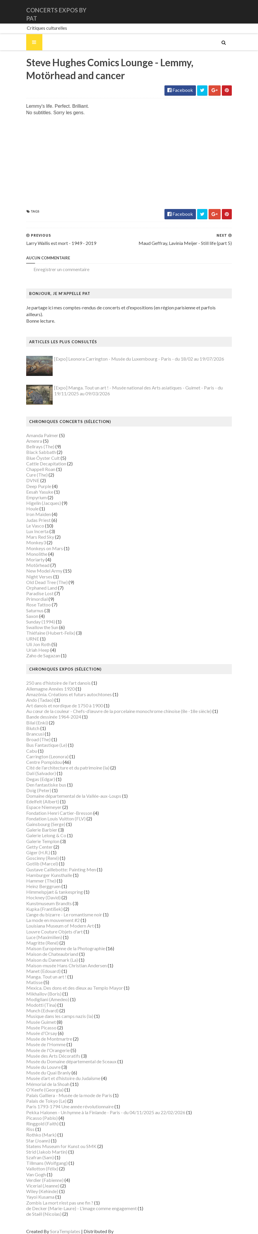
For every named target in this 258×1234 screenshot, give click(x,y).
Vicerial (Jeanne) (35, 1180)
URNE (25, 633)
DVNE (25, 475)
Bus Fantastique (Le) (39, 739)
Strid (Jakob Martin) (39, 1146)
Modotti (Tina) (34, 999)
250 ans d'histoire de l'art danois (51, 677)
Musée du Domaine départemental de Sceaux (64, 1056)
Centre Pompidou (37, 756)
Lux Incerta (30, 525)
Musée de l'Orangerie (41, 1044)
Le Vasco (28, 520)
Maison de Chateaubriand (45, 948)
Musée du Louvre (36, 1061)
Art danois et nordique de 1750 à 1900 (57, 700)
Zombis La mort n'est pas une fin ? (52, 1197)
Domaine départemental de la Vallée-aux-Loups (66, 790)
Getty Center (32, 841)
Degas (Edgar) (33, 773)
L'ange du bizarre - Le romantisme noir (57, 909)
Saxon (25, 610)
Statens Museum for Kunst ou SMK (54, 1140)
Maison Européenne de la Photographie (58, 943)
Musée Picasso (34, 1022)
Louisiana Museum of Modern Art (53, 920)
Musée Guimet (34, 1016)
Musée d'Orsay (34, 1027)
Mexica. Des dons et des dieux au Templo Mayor (67, 982)
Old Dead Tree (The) (40, 576)
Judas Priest (31, 514)
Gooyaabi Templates (128, 1225)
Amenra (27, 435)
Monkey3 (29, 537)
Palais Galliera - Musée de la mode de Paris (62, 1089)
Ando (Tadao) (32, 694)
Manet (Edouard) (36, 965)
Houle (25, 503)
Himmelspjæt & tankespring (47, 886)
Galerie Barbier (34, 824)
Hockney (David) (36, 892)
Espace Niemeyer (36, 802)
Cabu (24, 745)
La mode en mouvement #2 (46, 914)
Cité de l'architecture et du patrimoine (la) (60, 762)
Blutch (25, 722)
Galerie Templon (35, 835)
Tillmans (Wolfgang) (40, 1157)
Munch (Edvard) (35, 1005)
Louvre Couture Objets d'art (47, 926)
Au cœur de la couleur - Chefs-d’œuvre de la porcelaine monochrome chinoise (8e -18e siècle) (111, 705)
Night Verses (32, 571)
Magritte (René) (35, 937)
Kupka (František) (37, 903)
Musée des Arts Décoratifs (46, 1050)
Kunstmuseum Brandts (42, 897)
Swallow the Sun (35, 621)
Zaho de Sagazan (36, 650)
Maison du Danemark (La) (45, 954)
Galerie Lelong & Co (39, 830)
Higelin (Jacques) (36, 497)
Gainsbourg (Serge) (38, 818)
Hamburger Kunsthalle (42, 869)
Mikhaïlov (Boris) (36, 988)
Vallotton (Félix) (35, 1163)
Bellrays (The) (33, 441)
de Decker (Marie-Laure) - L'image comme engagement (74, 1202)
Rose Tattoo (31, 599)
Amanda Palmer (35, 429)
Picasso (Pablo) (35, 1112)
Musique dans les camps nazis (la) (52, 1011)
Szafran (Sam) (33, 1152)
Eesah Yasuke (32, 486)
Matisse (27, 976)
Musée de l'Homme (39, 1039)
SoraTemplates (58, 1225)
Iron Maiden (31, 509)
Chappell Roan (33, 463)
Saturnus (27, 605)
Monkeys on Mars (37, 542)
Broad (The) (31, 734)
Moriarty (28, 554)
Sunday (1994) (33, 616)
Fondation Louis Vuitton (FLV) (49, 813)
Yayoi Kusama (33, 1191)
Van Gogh (29, 1169)
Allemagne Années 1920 (43, 683)
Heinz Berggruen (36, 880)
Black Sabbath (34, 447)
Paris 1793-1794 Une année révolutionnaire (62, 1101)
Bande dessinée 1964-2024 (46, 711)
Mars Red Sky (33, 531)
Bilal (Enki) (30, 717)
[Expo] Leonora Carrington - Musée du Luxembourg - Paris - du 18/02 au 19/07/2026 (132, 353)
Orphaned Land (34, 582)
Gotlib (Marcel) (35, 858)
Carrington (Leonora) (40, 751)
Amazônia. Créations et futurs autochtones (62, 688)
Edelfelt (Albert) (35, 796)
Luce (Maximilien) (37, 931)
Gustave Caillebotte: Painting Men (54, 864)
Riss (23, 1123)
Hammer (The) (34, 875)
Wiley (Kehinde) (35, 1185)
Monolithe (29, 548)
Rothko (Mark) (34, 1129)
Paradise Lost (32, 588)
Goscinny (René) (35, 852)
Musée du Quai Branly (41, 1067)
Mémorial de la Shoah (40, 1078)
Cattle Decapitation (39, 458)
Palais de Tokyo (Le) (39, 1095)
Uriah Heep (30, 644)
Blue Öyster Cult (36, 452)
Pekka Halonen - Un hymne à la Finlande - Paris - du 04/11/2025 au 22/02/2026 (98, 1106)
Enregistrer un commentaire (54, 270)
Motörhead (30, 559)
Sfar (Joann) (31, 1135)
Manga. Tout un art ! (39, 971)
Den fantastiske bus (39, 779)
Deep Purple (31, 480)
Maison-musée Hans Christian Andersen (59, 960)
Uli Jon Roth (31, 638)
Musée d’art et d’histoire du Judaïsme (56, 1073)
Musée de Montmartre (42, 1033)
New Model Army (37, 565)
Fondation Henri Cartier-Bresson (52, 807)
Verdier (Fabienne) (37, 1174)
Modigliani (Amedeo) (40, 993)
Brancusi (28, 728)
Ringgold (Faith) (35, 1118)
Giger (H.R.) (31, 847)
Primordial (30, 593)
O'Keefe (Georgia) (37, 1084)
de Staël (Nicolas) (36, 1208)
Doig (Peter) (31, 784)
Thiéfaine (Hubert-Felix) (43, 627)
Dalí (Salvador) (34, 768)
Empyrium (29, 492)
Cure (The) (30, 469)
